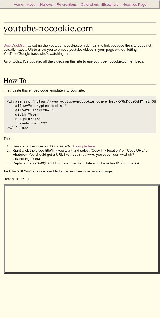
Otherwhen (89, 4)
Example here (84, 150)
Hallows (46, 4)
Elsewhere (110, 4)
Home (18, 4)
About (31, 4)
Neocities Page (134, 4)
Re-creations (67, 4)
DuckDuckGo (14, 45)
